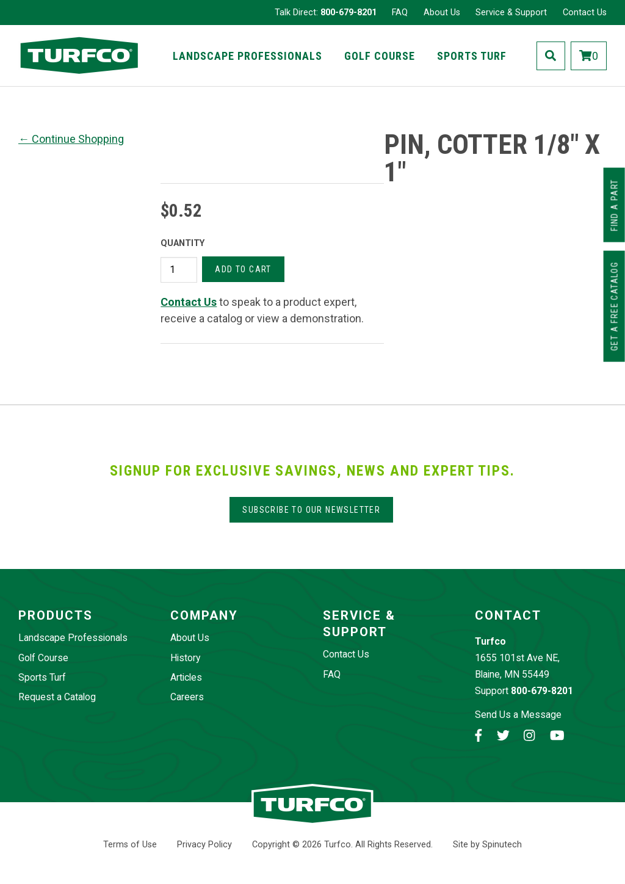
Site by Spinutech (487, 844)
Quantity (182, 243)
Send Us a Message (518, 714)
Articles (186, 677)
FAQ (400, 12)
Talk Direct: (326, 12)
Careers (187, 697)
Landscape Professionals (247, 55)
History (185, 658)
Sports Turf (472, 55)
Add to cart (243, 269)
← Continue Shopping (71, 138)
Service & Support (511, 12)
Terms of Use (130, 844)
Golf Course (379, 55)
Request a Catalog (57, 697)
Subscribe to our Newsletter (311, 510)
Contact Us (585, 12)
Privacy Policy (204, 844)
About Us (442, 12)
